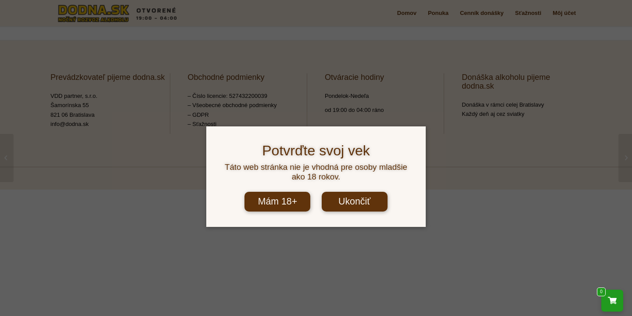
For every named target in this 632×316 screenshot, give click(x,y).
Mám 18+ (278, 201)
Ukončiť (354, 201)
